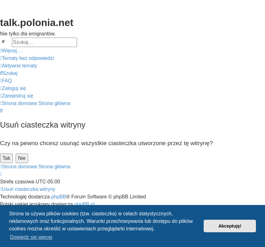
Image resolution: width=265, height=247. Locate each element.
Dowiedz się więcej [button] (31, 237)
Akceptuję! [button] (230, 226)
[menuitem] (27, 58)
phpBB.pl (84, 204)
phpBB (58, 196)
